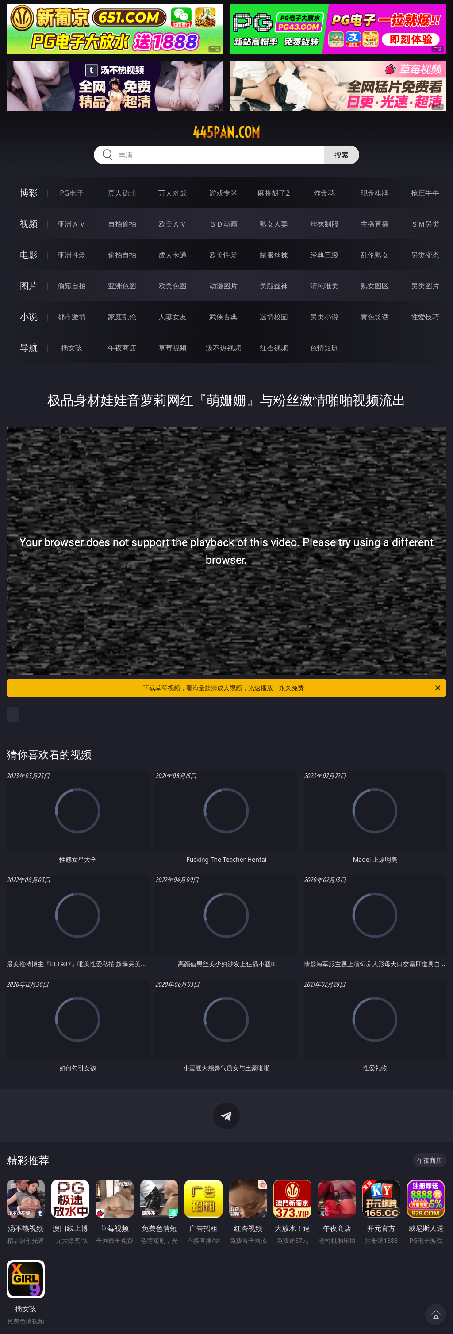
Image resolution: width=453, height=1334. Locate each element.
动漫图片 (223, 286)
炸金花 (324, 193)
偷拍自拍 (122, 255)
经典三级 (324, 255)
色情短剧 (324, 348)
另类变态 (425, 255)
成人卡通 (172, 255)
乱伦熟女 (375, 255)
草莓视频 (172, 348)
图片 (29, 286)
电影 (29, 255)
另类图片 (425, 286)
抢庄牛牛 (425, 193)
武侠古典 (223, 317)
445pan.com (226, 132)
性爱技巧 (425, 317)
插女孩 (71, 348)
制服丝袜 (274, 255)
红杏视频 (274, 348)
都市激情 (72, 317)
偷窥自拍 (72, 286)
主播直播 (375, 224)
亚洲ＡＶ (72, 224)
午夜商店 (122, 348)
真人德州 (122, 193)
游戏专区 (223, 193)
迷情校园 (274, 317)
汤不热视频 (223, 348)
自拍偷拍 (122, 224)
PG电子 (71, 193)
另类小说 (324, 317)
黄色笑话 (375, 317)
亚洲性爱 (72, 255)
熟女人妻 (274, 224)
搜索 (341, 155)
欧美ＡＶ (172, 224)
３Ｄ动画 (223, 224)
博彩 (29, 193)
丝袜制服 (324, 224)
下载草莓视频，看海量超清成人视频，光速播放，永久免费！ (292, 688)
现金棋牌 (375, 193)
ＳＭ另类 (425, 224)
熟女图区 (375, 286)
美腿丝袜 (274, 286)
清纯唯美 (324, 286)
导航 (29, 348)
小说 (29, 317)
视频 (29, 224)
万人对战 (172, 193)
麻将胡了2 (273, 193)
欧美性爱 (223, 255)
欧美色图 (172, 286)
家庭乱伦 (122, 317)
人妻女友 (172, 317)
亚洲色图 (122, 286)
